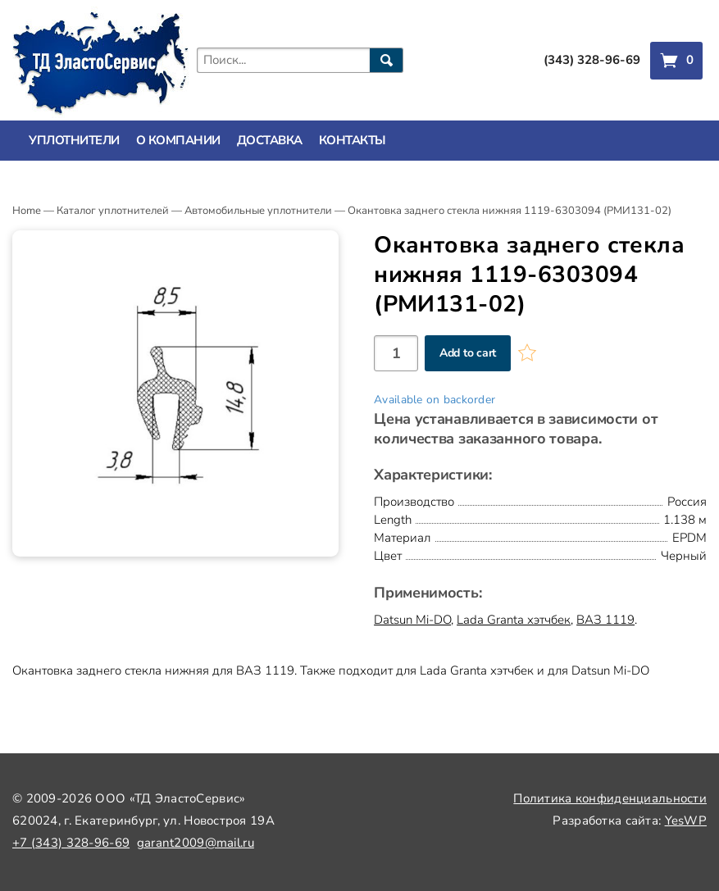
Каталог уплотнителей (113, 210)
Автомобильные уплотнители (258, 210)
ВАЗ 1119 (605, 619)
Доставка (270, 140)
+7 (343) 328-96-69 (71, 842)
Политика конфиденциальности (610, 798)
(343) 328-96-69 (592, 60)
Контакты (352, 140)
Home (26, 210)
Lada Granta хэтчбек (514, 619)
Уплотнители (74, 140)
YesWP (686, 820)
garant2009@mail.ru (195, 842)
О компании (178, 140)
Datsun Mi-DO (412, 619)
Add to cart (467, 353)
